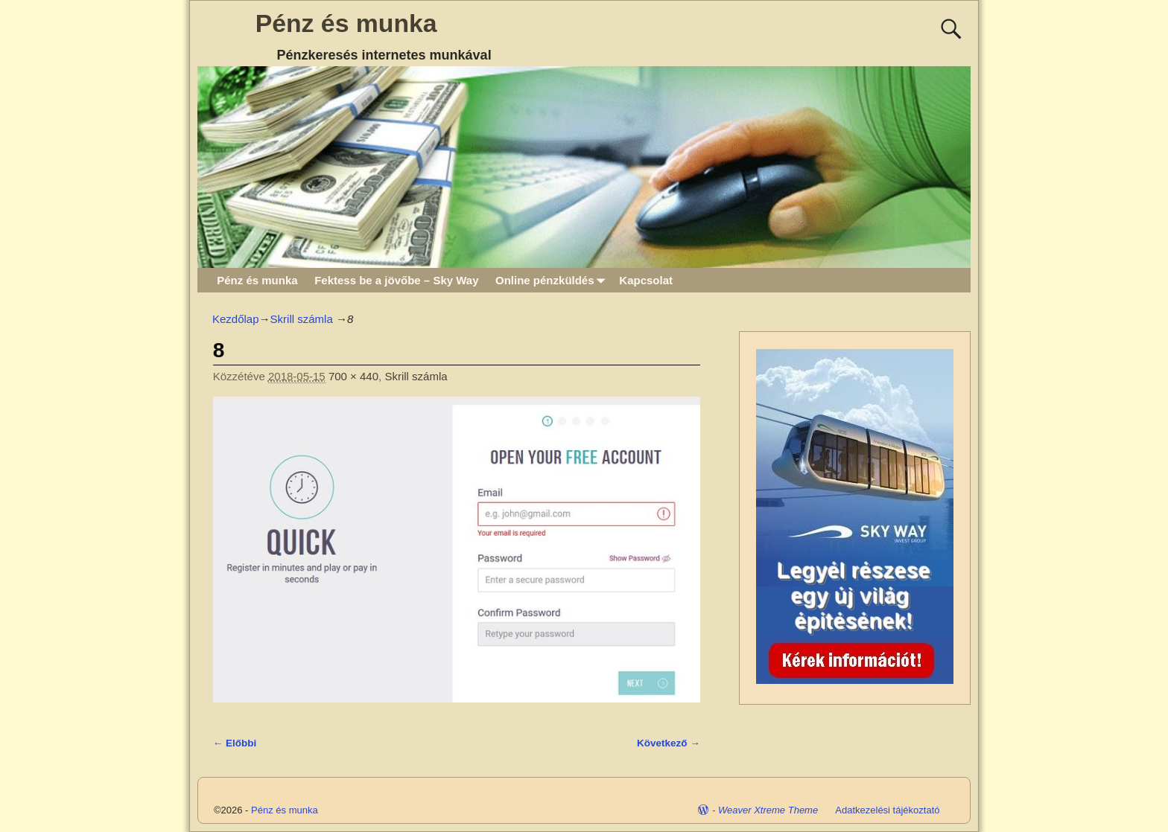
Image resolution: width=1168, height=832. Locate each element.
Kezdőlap (235, 319)
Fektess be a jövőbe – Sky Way (396, 280)
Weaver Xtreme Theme (768, 810)
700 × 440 (353, 376)
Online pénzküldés (553, 280)
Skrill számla (301, 319)
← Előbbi (235, 743)
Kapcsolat (646, 280)
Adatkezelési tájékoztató (887, 810)
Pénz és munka (346, 23)
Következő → (668, 743)
